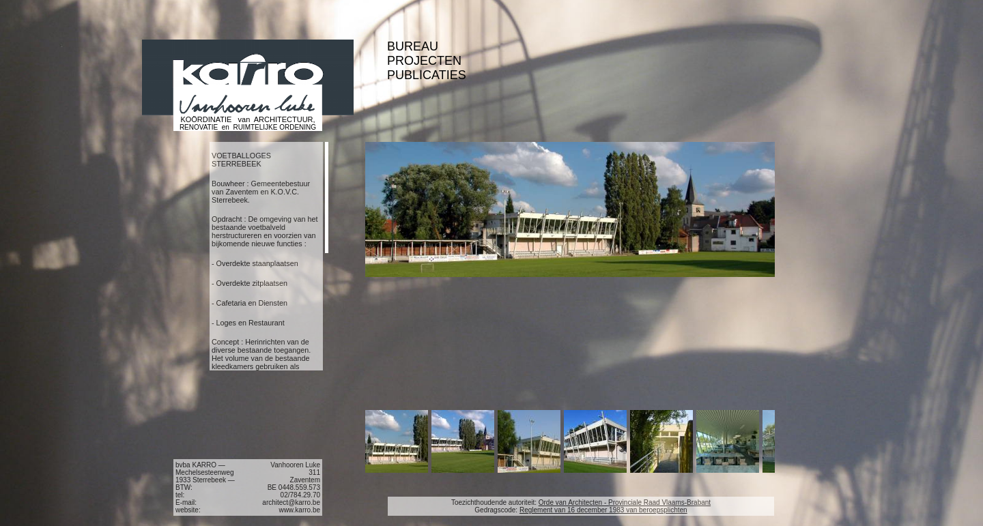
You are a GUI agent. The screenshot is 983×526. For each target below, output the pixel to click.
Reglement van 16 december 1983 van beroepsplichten (603, 510)
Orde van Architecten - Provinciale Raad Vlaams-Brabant (625, 502)
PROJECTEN (424, 61)
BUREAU (412, 46)
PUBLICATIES (426, 75)
